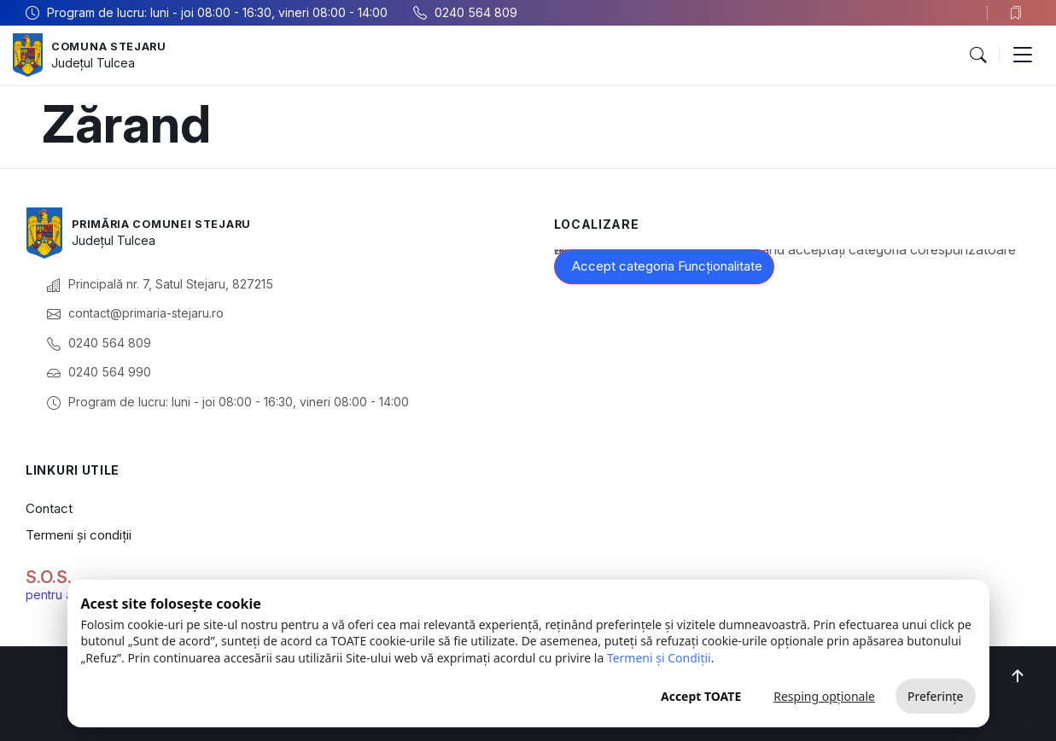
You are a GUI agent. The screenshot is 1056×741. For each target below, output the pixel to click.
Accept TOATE (701, 696)
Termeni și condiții (78, 535)
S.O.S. (49, 577)
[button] (977, 55)
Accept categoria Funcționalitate (667, 266)
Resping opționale (824, 696)
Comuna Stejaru (114, 45)
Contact (49, 508)
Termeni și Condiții (659, 658)
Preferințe (935, 696)
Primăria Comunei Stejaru (171, 223)
